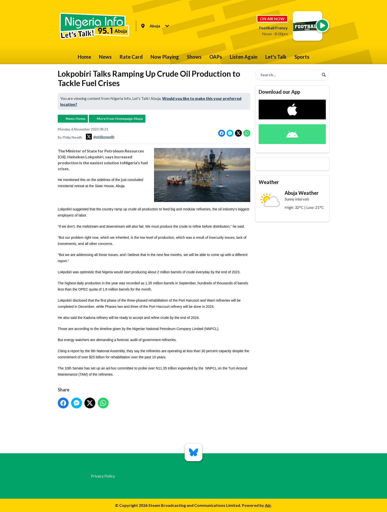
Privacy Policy (103, 476)
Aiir (268, 505)
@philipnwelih (100, 137)
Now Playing (165, 57)
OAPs (215, 57)
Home (84, 57)
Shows (194, 57)
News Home (75, 118)
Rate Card (131, 57)
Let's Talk (276, 57)
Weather (269, 182)
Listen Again (243, 57)
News (105, 57)
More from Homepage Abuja (120, 118)
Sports (301, 57)
